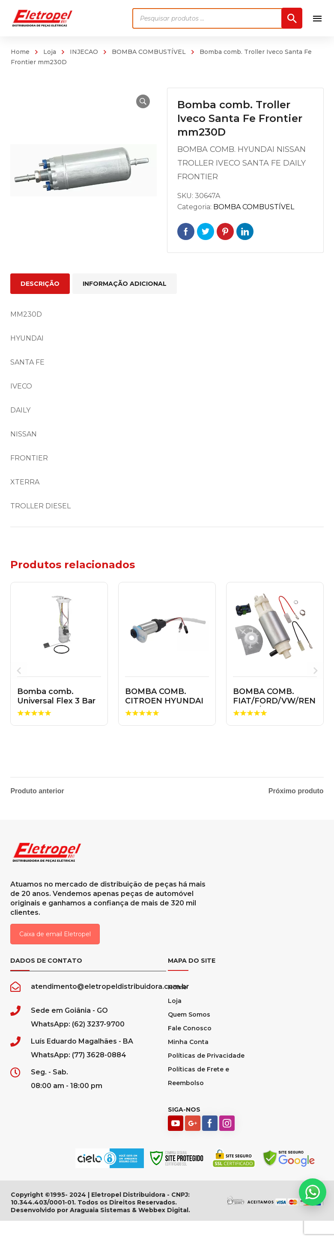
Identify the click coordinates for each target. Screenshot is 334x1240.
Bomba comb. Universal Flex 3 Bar (56, 696)
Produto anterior (37, 791)
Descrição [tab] (40, 284)
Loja (49, 52)
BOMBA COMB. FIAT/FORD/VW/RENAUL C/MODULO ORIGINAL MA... (274, 705)
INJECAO (84, 52)
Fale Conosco (190, 1034)
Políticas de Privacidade (206, 1061)
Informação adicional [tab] (125, 284)
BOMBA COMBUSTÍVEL (149, 52)
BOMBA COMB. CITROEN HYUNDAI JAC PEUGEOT (164, 701)
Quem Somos (189, 1020)
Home (20, 52)
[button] (139, 101)
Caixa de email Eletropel (55, 939)
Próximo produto (296, 791)
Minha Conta (188, 1047)
